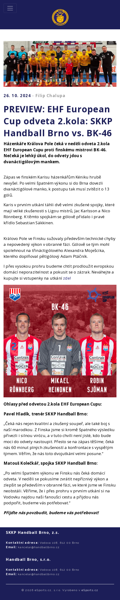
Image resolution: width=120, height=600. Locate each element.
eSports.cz (89, 590)
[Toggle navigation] (10, 8)
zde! (67, 278)
